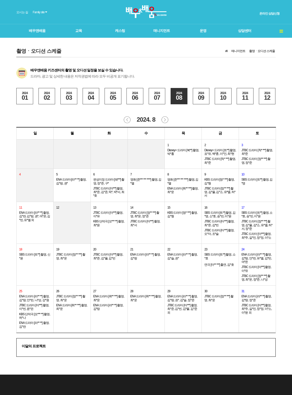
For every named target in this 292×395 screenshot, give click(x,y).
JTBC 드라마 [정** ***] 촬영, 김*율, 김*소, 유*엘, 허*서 (219, 192)
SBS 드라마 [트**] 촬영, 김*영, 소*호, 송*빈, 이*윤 (219, 214)
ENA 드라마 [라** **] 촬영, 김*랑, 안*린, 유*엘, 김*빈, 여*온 (257, 258)
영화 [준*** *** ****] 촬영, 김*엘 (145, 181)
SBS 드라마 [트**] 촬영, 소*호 (219, 256)
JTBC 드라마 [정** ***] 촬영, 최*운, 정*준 (144, 214)
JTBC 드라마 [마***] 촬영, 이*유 (108, 214)
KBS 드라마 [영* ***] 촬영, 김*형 (219, 181)
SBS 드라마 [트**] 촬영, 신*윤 (34, 256)
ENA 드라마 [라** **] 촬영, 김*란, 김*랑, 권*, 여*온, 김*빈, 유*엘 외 (34, 216)
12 (267, 96)
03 (69, 96)
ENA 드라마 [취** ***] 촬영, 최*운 (182, 190)
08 (179, 96)
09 (201, 96)
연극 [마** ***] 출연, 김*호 (219, 264)
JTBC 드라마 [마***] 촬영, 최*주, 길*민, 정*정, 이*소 (256, 235)
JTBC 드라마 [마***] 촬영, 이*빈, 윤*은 (34, 307)
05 (113, 96)
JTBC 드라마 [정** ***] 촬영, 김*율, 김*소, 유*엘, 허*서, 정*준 (257, 225)
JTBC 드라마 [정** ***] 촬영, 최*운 (70, 256)
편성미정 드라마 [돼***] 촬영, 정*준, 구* (108, 181)
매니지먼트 (238, 51)
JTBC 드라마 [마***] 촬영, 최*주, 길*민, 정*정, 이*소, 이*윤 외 (257, 308)
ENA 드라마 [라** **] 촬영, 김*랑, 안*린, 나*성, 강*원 (34, 298)
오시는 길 (22, 12)
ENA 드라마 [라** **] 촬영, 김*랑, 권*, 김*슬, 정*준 (182, 298)
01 (25, 96)
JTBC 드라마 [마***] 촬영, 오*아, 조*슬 (219, 232)
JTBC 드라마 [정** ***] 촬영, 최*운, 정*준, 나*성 (256, 277)
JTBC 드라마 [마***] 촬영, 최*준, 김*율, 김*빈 (108, 256)
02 (47, 96)
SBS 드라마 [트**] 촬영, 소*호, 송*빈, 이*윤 (257, 214)
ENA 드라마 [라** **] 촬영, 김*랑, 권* (71, 181)
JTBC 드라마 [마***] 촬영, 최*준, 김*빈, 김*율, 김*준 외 (182, 308)
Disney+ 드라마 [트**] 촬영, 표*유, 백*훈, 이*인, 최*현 (220, 152)
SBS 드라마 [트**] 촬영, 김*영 (257, 181)
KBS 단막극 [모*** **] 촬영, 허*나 (34, 316)
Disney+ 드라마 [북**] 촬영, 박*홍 (183, 152)
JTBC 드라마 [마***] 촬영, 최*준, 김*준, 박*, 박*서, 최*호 (108, 192)
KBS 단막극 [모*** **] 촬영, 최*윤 (108, 223)
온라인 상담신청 (269, 13)
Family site (40, 12)
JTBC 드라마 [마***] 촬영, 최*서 (145, 223)
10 (223, 96)
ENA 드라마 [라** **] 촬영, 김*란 (34, 324)
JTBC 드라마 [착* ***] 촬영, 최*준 (220, 160)
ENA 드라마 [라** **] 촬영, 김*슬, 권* (182, 256)
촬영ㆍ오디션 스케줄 (262, 51)
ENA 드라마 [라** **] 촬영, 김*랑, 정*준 (257, 298)
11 (245, 96)
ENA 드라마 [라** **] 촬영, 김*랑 (145, 256)
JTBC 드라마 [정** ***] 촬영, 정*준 (256, 160)
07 (157, 96)
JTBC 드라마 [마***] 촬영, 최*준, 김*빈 (219, 223)
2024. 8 (146, 119)
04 (91, 96)
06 (135, 96)
